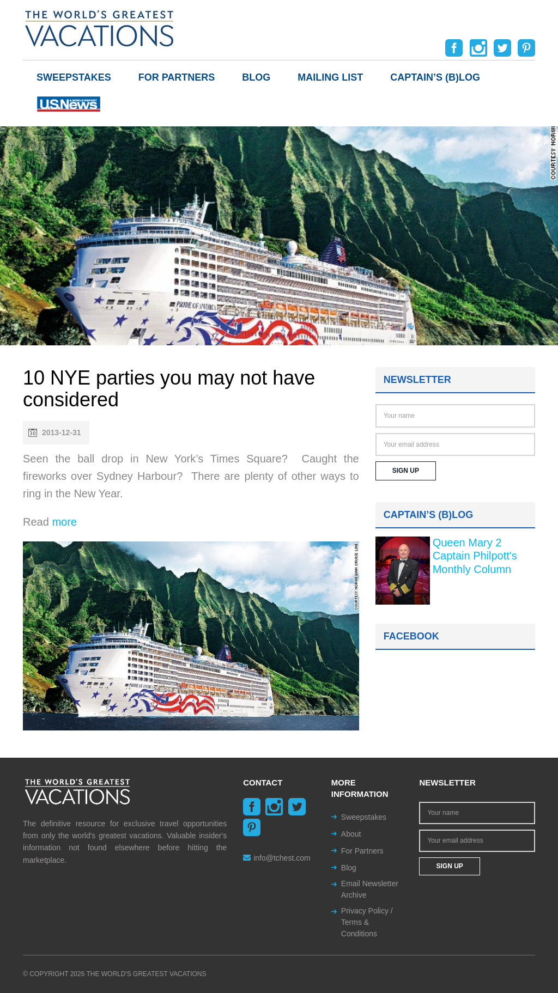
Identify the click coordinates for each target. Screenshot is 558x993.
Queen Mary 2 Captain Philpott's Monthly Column (475, 556)
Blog (256, 77)
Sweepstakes (74, 77)
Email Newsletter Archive (369, 889)
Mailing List (330, 77)
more (64, 522)
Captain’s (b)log (435, 77)
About (351, 834)
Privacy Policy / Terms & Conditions (367, 922)
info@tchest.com (276, 858)
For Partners (176, 77)
